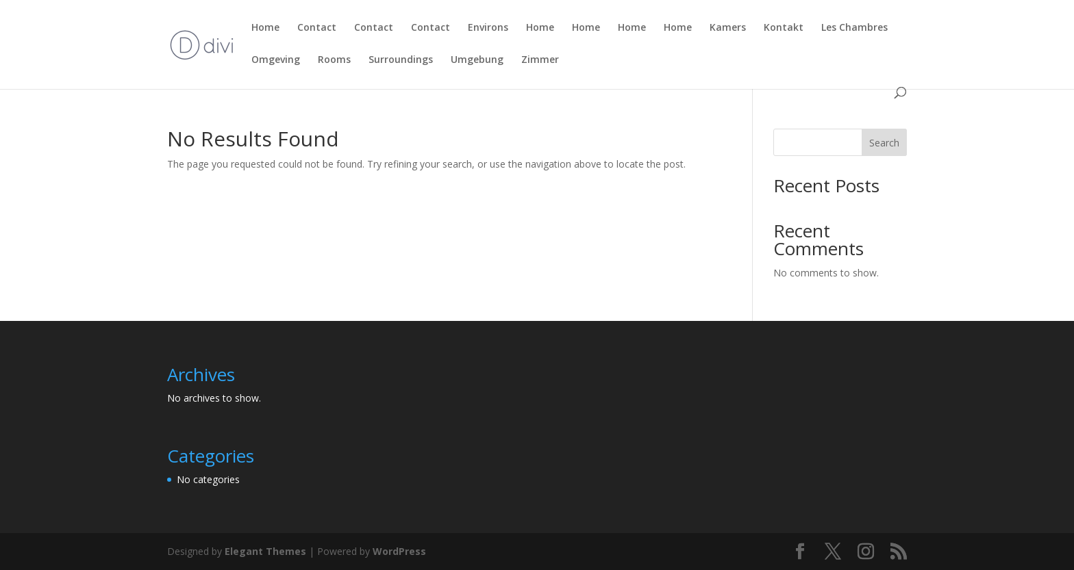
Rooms (334, 60)
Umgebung (477, 60)
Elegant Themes (265, 551)
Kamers (728, 28)
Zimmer (540, 60)
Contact (316, 28)
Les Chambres (854, 28)
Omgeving (275, 60)
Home (265, 28)
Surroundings (401, 60)
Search (884, 142)
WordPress (399, 551)
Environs (488, 28)
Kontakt (783, 28)
